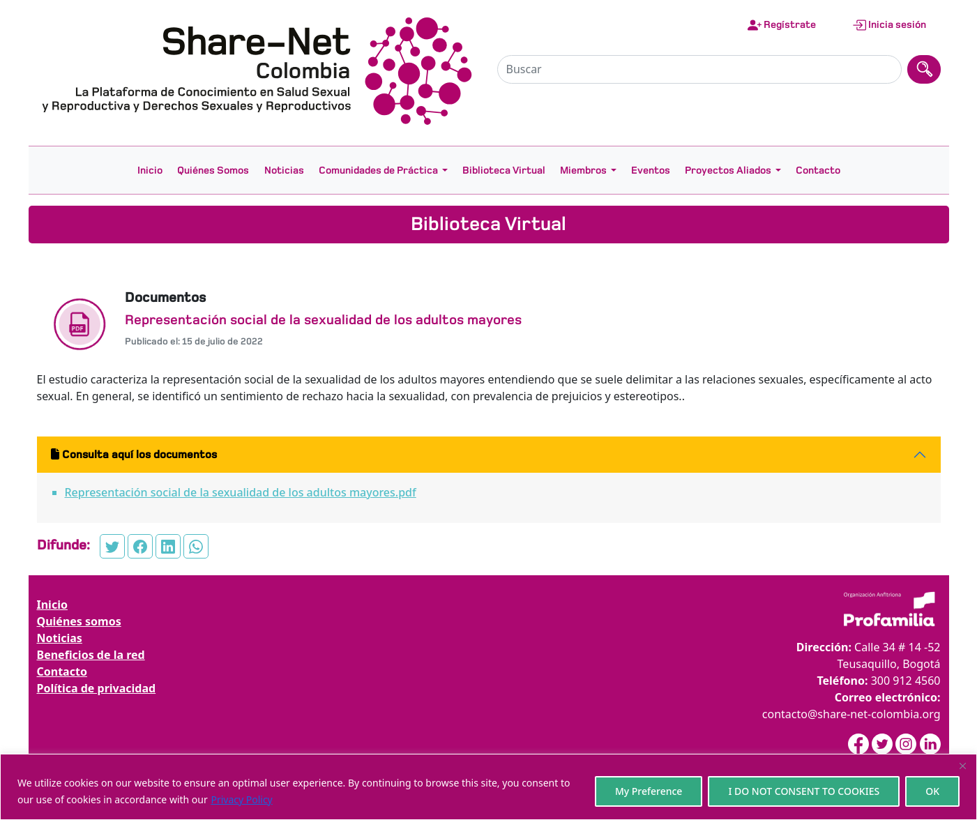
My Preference (649, 791)
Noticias (284, 170)
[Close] (962, 765)
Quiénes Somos (213, 170)
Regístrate (782, 25)
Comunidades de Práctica (378, 170)
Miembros (583, 170)
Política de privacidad (96, 688)
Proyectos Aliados (728, 170)
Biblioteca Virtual (503, 170)
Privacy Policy (241, 799)
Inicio (149, 170)
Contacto (818, 170)
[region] (488, 787)
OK (932, 791)
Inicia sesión (889, 25)
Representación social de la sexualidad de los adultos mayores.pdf (240, 492)
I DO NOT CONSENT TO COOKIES (803, 791)
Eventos (650, 170)
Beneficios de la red (91, 654)
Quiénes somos (79, 621)
